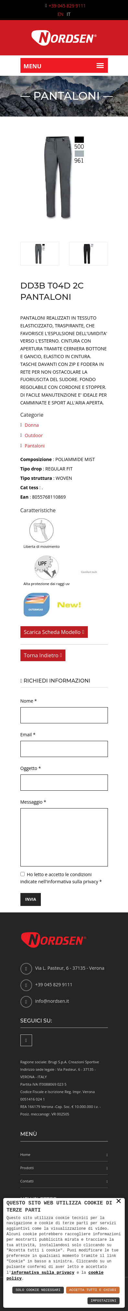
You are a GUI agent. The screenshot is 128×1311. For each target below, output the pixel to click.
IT (69, 14)
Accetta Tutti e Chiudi (92, 1290)
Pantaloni (35, 446)
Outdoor (34, 435)
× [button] (119, 1201)
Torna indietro (41, 655)
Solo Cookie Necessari (38, 1290)
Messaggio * (33, 802)
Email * (28, 734)
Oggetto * (30, 768)
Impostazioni (103, 1300)
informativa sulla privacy (42, 1272)
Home (25, 1154)
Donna (32, 425)
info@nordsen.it (52, 1001)
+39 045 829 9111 (67, 6)
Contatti (27, 1181)
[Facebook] (26, 1040)
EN (61, 14)
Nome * (28, 701)
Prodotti (27, 1167)
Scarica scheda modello (52, 632)
